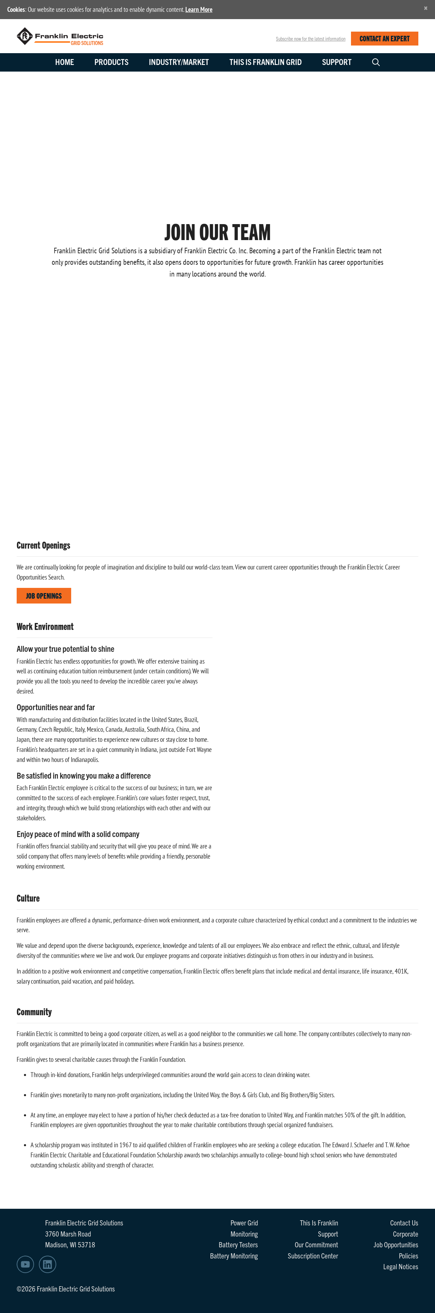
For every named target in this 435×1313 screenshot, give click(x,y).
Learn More (198, 9)
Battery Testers (238, 1244)
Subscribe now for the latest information (310, 38)
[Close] (426, 7)
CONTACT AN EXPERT (385, 38)
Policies (408, 1255)
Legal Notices (400, 1266)
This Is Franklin (319, 1222)
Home (64, 61)
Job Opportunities (396, 1244)
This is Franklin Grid (265, 61)
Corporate (405, 1233)
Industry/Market (179, 61)
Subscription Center (313, 1255)
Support (337, 61)
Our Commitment (316, 1244)
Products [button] (111, 61)
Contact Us (404, 1222)
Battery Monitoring (234, 1255)
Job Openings (44, 595)
